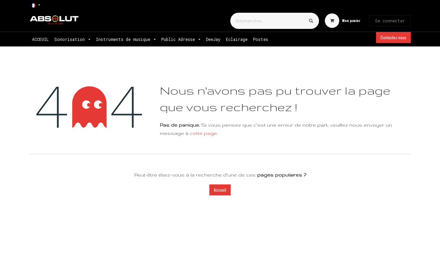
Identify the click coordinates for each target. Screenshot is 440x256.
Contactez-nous (393, 37)
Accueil (220, 190)
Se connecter (390, 20)
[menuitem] (40, 39)
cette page (203, 133)
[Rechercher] (311, 21)
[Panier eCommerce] (342, 20)
